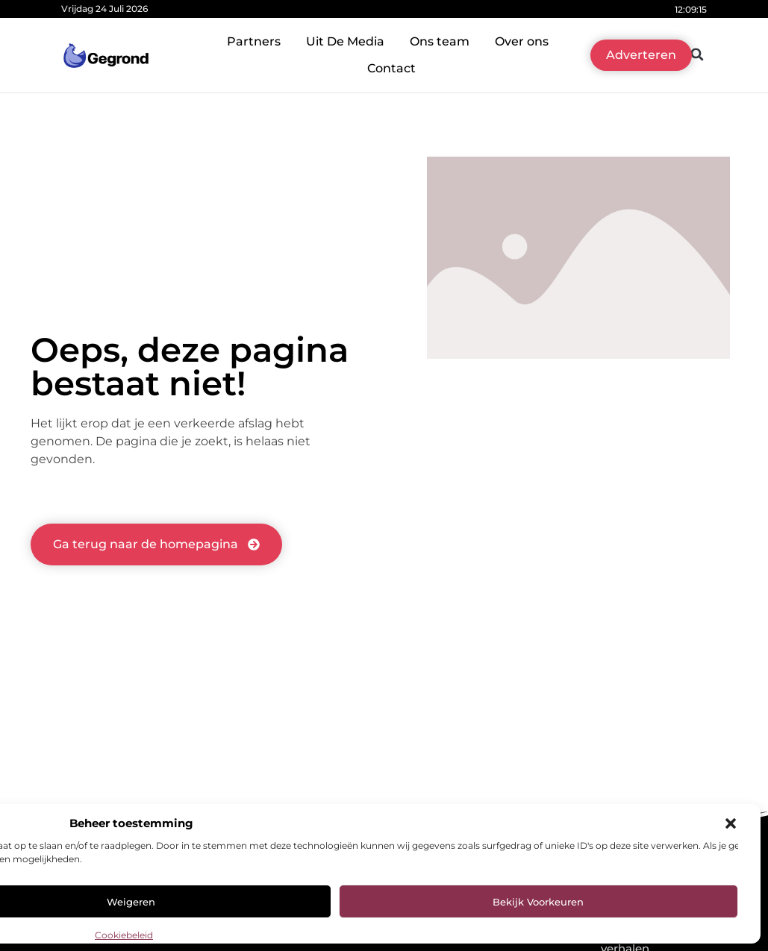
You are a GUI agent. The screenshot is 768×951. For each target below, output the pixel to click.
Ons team (439, 41)
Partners (254, 41)
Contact (391, 68)
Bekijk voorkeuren (538, 902)
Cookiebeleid (124, 935)
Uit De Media (345, 41)
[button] (730, 823)
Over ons (522, 41)
